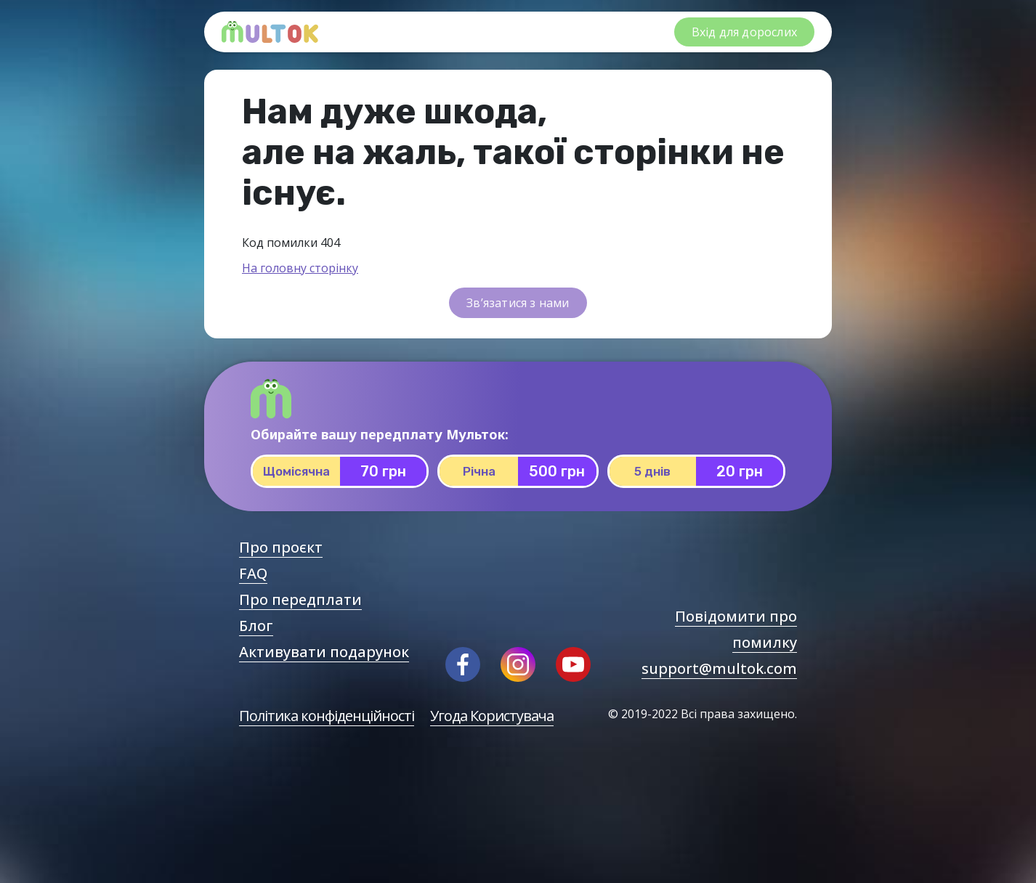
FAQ (253, 573)
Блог (256, 625)
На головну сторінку (300, 268)
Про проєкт (281, 547)
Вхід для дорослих (744, 32)
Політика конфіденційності (326, 715)
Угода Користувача (492, 715)
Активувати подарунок (324, 652)
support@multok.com (719, 668)
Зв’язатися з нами (517, 303)
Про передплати (300, 599)
